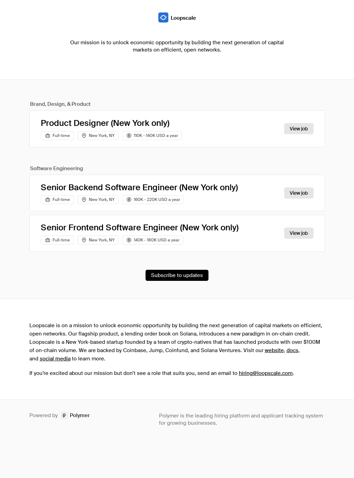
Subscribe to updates (177, 275)
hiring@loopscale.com (266, 373)
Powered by (59, 416)
